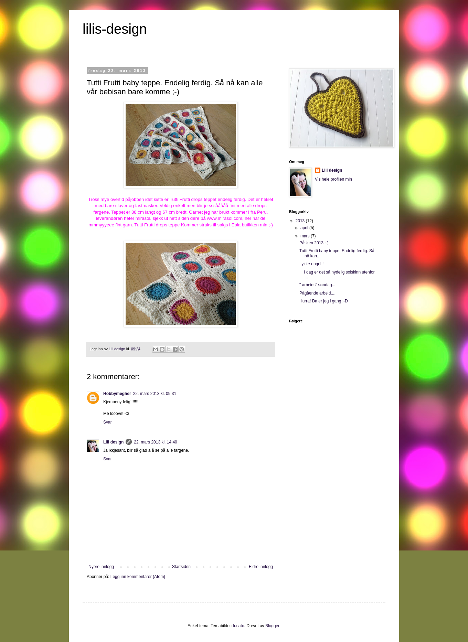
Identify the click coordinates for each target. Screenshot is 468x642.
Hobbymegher (117, 393)
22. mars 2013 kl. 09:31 (154, 393)
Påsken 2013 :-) (314, 242)
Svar (107, 422)
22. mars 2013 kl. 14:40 (155, 442)
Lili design (113, 442)
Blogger (272, 625)
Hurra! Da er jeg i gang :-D (323, 301)
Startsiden (181, 566)
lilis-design (115, 28)
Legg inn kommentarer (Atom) (137, 576)
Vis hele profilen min (333, 179)
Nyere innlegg (101, 566)
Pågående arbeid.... (317, 293)
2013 (301, 220)
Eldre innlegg (261, 566)
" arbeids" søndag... (317, 284)
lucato (238, 625)
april (304, 227)
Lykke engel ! (311, 263)
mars (305, 236)
